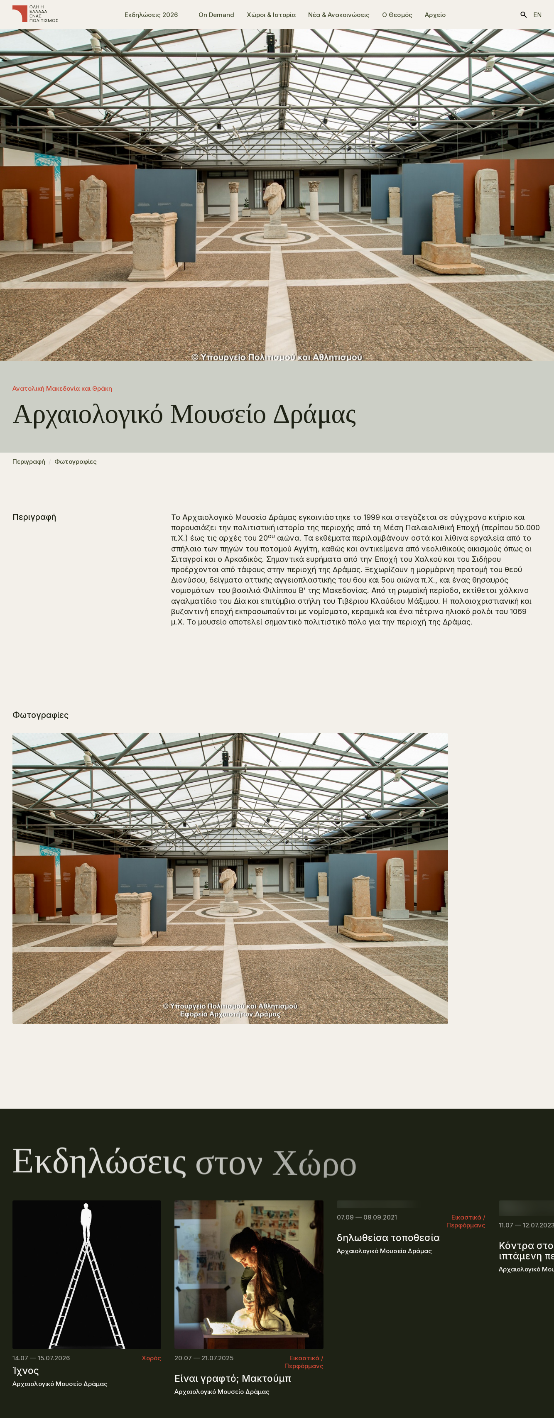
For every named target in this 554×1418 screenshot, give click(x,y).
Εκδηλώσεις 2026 (151, 15)
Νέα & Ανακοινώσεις (339, 15)
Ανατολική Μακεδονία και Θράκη (62, 388)
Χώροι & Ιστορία (271, 15)
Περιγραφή (28, 466)
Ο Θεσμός (397, 15)
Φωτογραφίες (75, 466)
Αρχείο (435, 15)
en (537, 15)
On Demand (216, 15)
